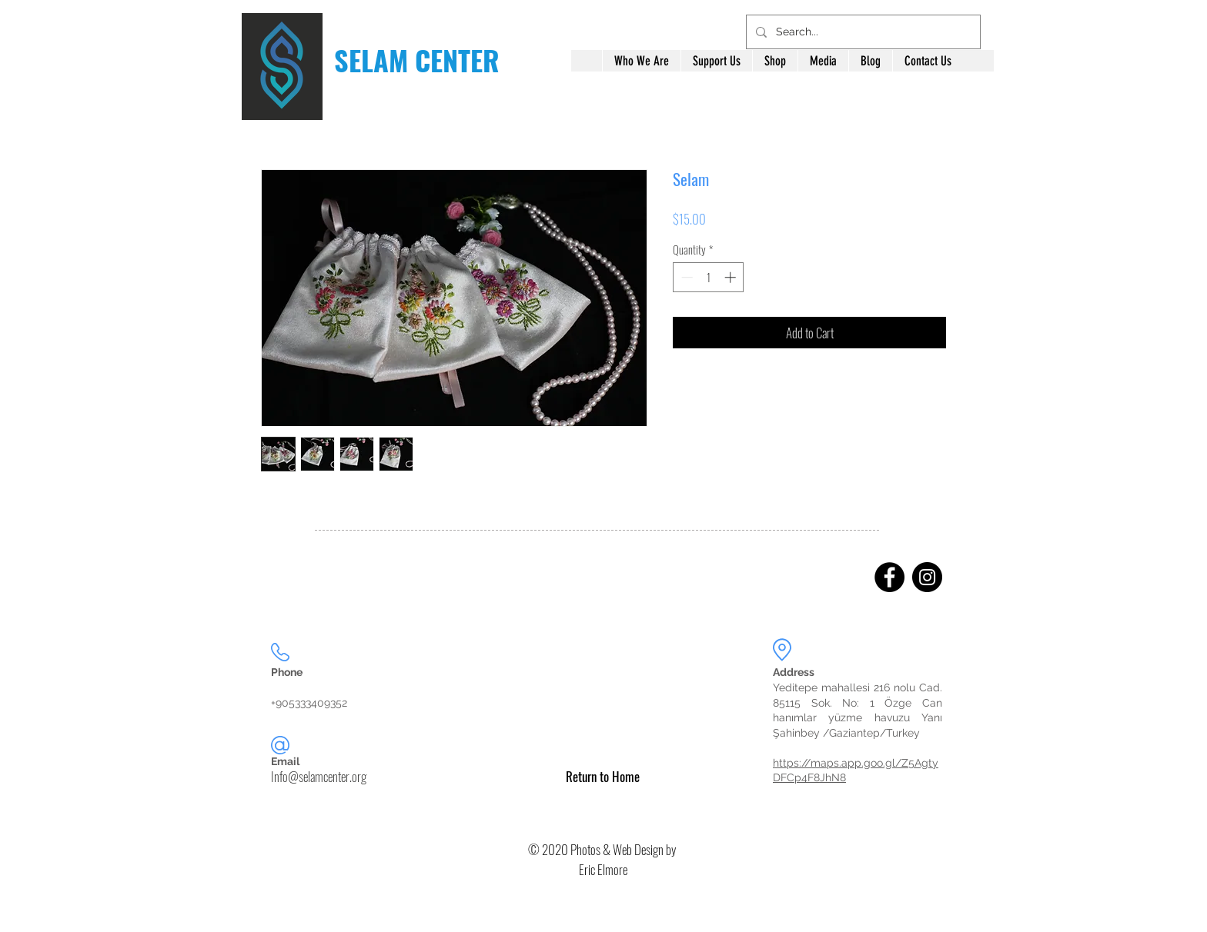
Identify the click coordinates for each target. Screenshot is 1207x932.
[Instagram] (927, 577)
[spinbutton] (708, 277)
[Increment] (731, 277)
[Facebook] (889, 577)
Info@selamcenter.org (318, 776)
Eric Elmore (603, 869)
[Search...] (862, 31)
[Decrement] (685, 277)
